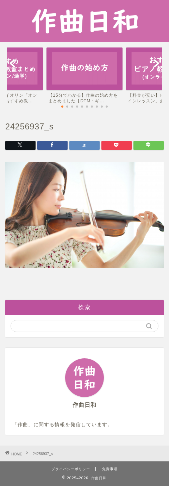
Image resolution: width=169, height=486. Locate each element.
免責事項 (110, 469)
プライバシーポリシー (70, 469)
